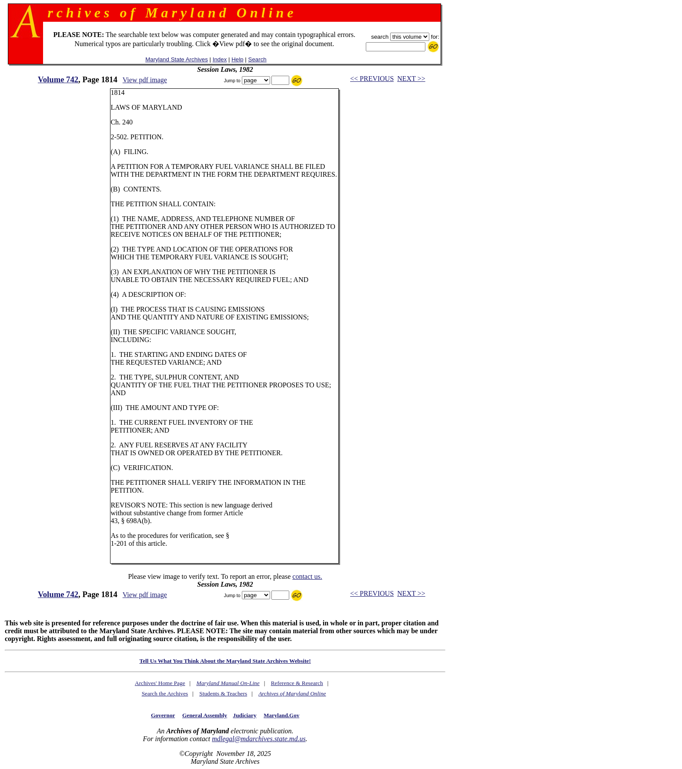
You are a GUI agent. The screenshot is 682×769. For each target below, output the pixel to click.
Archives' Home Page (160, 683)
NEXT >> (411, 78)
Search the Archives (165, 693)
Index (220, 59)
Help (237, 59)
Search (257, 59)
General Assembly (204, 715)
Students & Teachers (223, 693)
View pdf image (145, 80)
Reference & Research (297, 683)
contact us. (307, 576)
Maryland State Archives (176, 59)
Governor (163, 715)
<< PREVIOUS (372, 78)
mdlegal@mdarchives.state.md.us (258, 738)
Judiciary (245, 715)
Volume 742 (58, 79)
